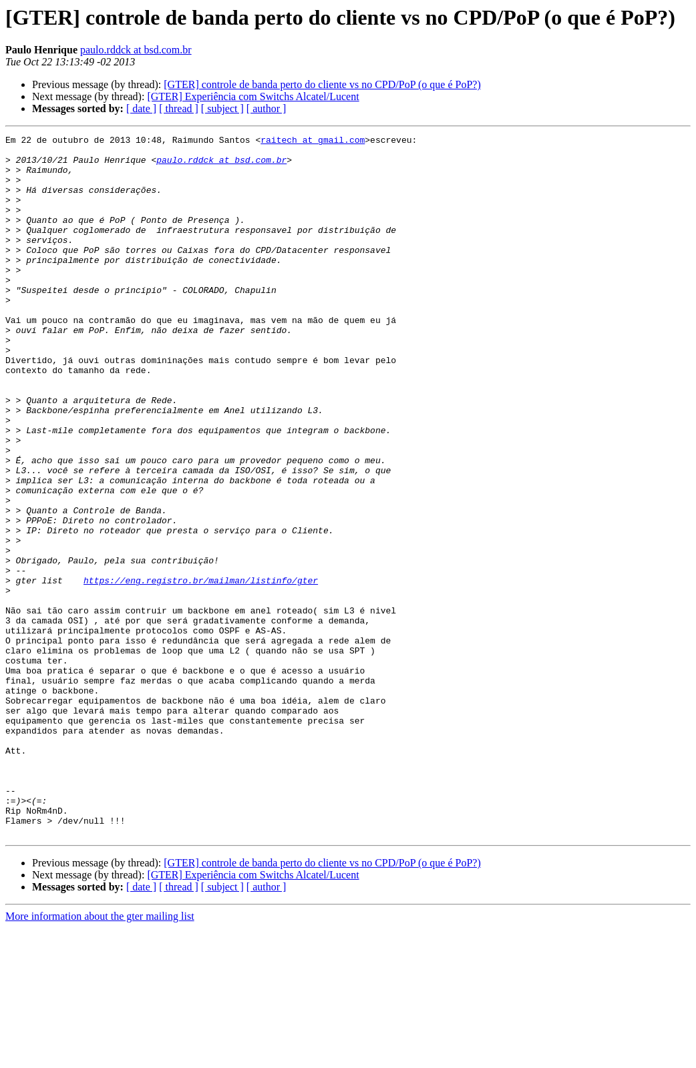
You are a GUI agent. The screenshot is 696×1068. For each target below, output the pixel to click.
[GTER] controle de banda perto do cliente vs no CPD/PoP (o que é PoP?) (322, 84)
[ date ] (141, 108)
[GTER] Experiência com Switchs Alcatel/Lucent (253, 96)
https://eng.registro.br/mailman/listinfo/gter (200, 670)
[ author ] (266, 108)
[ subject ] (222, 108)
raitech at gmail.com (312, 142)
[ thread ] (178, 108)
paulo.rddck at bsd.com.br (136, 49)
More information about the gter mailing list (99, 1056)
